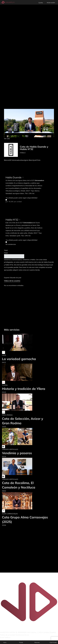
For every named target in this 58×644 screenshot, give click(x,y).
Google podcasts (15, 640)
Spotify (2, 640)
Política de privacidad (7, 635)
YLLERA (5, 385)
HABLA (23, 153)
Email (2, 638)
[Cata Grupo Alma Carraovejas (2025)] (25, 500)
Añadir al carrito (14, 256)
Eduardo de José (15, 278)
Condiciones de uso (22, 635)
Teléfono (7, 638)
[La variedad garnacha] (19, 342)
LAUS (4, 355)
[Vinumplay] (8, 2)
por (25, 200)
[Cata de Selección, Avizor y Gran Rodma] (25, 402)
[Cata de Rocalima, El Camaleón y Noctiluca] (25, 466)
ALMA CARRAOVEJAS (10, 514)
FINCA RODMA (7, 415)
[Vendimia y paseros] (17, 436)
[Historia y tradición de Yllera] (23, 372)
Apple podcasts (27, 640)
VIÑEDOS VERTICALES (10, 449)
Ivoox (7, 640)
